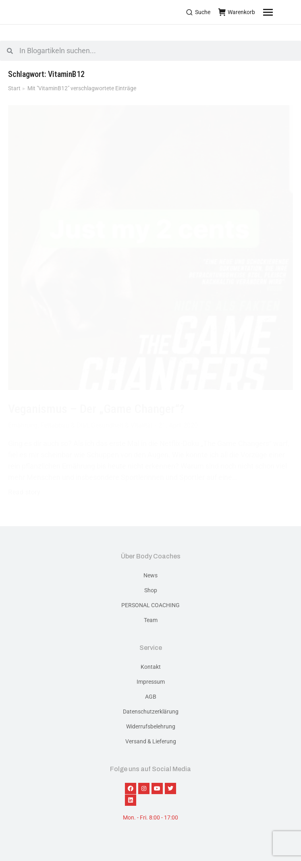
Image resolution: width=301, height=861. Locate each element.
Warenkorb (236, 12)
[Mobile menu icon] (278, 12)
